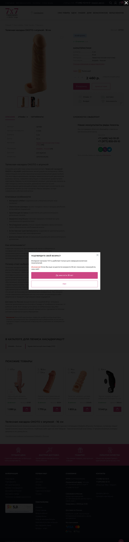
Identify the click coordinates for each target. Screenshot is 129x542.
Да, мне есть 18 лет (64, 275)
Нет (64, 284)
